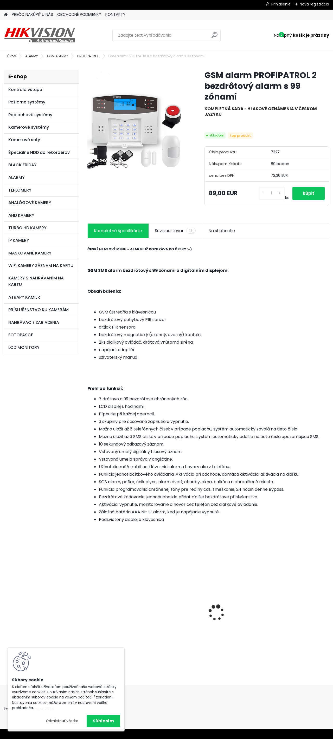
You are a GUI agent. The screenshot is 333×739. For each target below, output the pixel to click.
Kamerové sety (24, 140)
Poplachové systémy (30, 115)
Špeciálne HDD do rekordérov (39, 152)
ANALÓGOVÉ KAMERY (29, 203)
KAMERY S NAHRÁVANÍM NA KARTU (36, 281)
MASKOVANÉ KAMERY (30, 253)
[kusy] (272, 193)
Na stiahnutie (221, 231)
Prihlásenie (281, 4)
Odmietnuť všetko (62, 720)
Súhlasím (103, 721)
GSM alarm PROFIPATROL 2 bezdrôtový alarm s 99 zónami (177, 614)
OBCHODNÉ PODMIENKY (79, 14)
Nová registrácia (314, 4)
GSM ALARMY (57, 56)
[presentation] (90, 604)
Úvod (11, 56)
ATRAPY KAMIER (24, 297)
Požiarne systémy (26, 102)
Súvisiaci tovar (175, 231)
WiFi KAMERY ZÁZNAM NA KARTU (40, 266)
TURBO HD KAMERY (27, 228)
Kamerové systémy (28, 127)
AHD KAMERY (21, 215)
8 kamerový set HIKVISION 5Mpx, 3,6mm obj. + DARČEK (115, 604)
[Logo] (39, 35)
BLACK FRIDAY (22, 165)
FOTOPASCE (20, 335)
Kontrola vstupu (25, 90)
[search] (214, 37)
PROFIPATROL (88, 56)
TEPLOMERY (19, 190)
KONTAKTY (115, 14)
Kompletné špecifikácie (118, 231)
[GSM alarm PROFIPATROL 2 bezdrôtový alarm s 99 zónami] (137, 120)
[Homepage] (6, 15)
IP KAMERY (18, 240)
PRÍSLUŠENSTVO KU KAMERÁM (38, 310)
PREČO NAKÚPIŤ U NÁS (32, 14)
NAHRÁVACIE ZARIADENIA (33, 322)
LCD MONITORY (24, 347)
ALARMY (31, 56)
